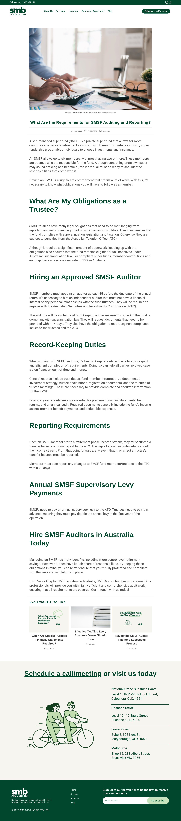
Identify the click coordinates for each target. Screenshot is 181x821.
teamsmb (78, 131)
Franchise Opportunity (93, 11)
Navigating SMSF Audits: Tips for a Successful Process (131, 639)
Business (106, 131)
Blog (110, 11)
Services (61, 11)
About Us (48, 11)
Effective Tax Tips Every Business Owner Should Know (90, 635)
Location (74, 11)
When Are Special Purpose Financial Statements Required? (49, 639)
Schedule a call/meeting (63, 673)
